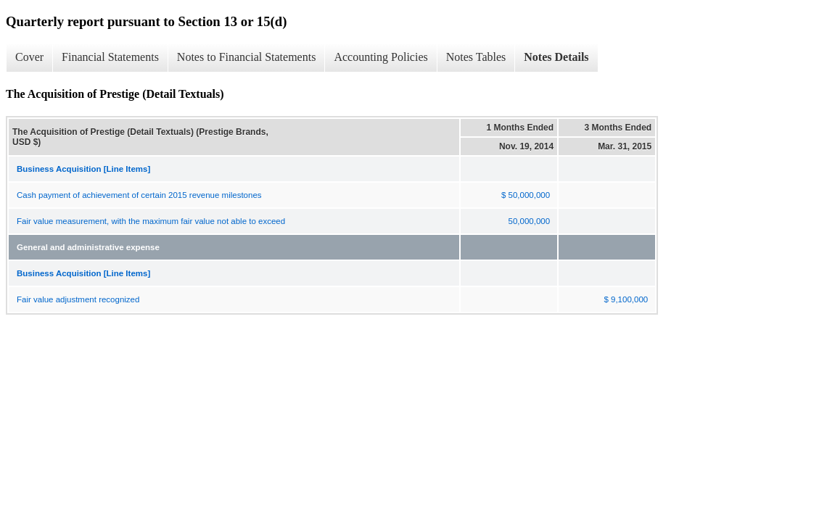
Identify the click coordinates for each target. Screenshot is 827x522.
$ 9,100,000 (626, 299)
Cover (29, 57)
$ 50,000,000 (525, 195)
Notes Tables (476, 57)
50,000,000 (530, 221)
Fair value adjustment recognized (78, 299)
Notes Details (556, 57)
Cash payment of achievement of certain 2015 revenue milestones (139, 195)
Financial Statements (110, 57)
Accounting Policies (380, 57)
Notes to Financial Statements (246, 57)
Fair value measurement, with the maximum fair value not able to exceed (151, 221)
